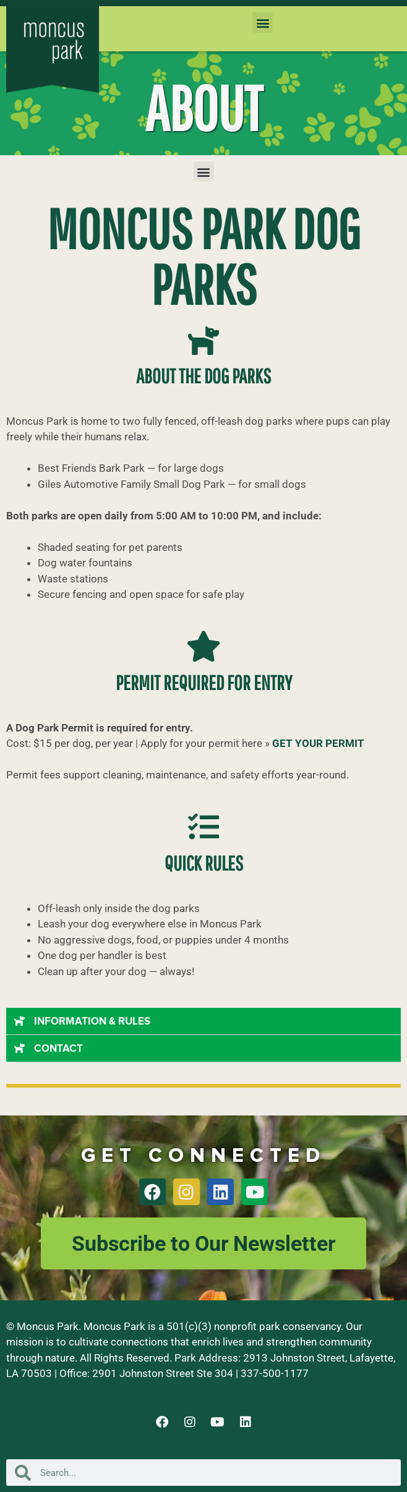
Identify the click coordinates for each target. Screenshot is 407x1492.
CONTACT (58, 1048)
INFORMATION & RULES (92, 1021)
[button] (262, 22)
